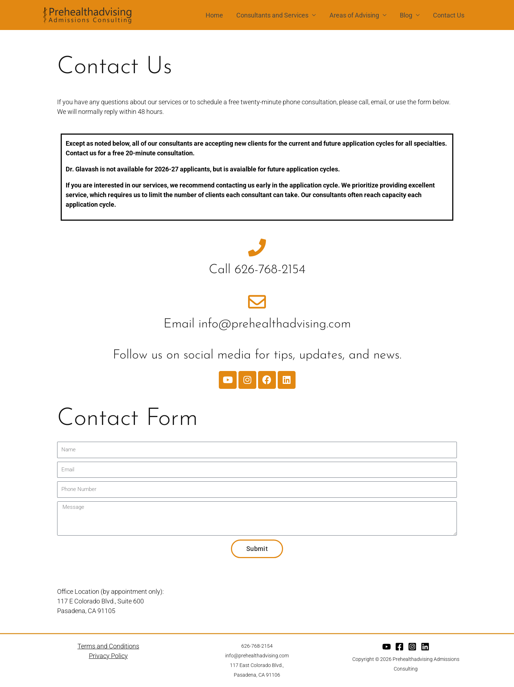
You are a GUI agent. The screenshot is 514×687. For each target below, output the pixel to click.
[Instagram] (412, 646)
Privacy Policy (108, 656)
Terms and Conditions (108, 646)
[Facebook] (399, 646)
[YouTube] (386, 646)
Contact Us (449, 15)
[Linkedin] (425, 646)
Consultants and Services (274, 15)
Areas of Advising (355, 15)
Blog (406, 15)
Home (216, 15)
